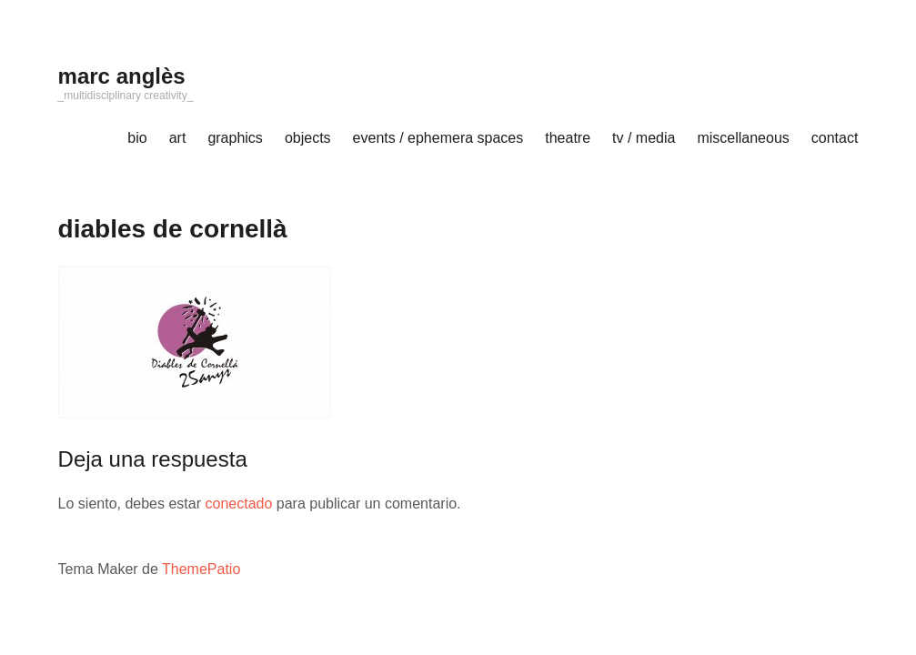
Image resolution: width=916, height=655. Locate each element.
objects (308, 138)
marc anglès (122, 76)
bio (136, 138)
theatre (567, 138)
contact (835, 138)
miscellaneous (743, 138)
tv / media (643, 138)
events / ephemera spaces (438, 138)
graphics (234, 138)
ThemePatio (201, 569)
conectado (238, 503)
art (177, 138)
